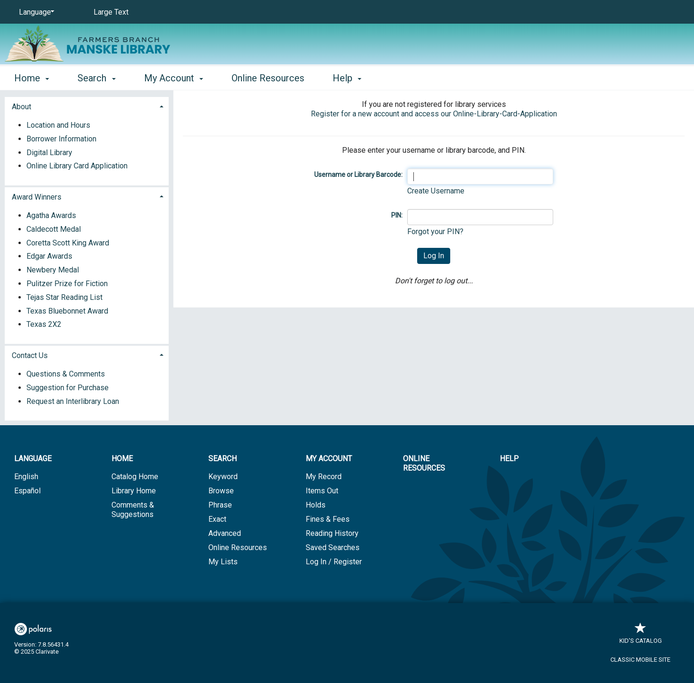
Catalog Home (134, 476)
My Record (324, 476)
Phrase (220, 504)
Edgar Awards (49, 256)
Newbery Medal (52, 269)
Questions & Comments (65, 373)
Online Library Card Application (77, 165)
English (26, 476)
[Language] (35, 12)
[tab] (87, 105)
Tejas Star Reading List (64, 297)
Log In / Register (334, 561)
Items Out (322, 490)
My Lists (223, 561)
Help (509, 458)
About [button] (21, 106)
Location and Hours (58, 125)
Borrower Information (61, 138)
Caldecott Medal (53, 229)
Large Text (111, 12)
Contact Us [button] (30, 355)
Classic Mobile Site (640, 659)
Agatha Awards (51, 215)
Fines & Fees (328, 519)
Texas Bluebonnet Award (67, 310)
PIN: (397, 215)
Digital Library (49, 152)
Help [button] (347, 78)
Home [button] (31, 78)
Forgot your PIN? (435, 231)
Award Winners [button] (36, 197)
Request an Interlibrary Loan (72, 401)
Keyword (223, 476)
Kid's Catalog (640, 636)
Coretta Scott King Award (67, 242)
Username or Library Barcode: (358, 174)
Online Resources (267, 78)
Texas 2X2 (43, 324)
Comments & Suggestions (132, 509)
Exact (217, 519)
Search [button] (96, 78)
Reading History (332, 533)
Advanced (224, 533)
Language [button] (32, 458)
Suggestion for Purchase (67, 387)
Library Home (133, 490)
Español (27, 490)
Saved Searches (333, 547)
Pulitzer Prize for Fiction (67, 283)
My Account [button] (173, 78)
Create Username (435, 190)
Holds (316, 504)
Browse (221, 490)
